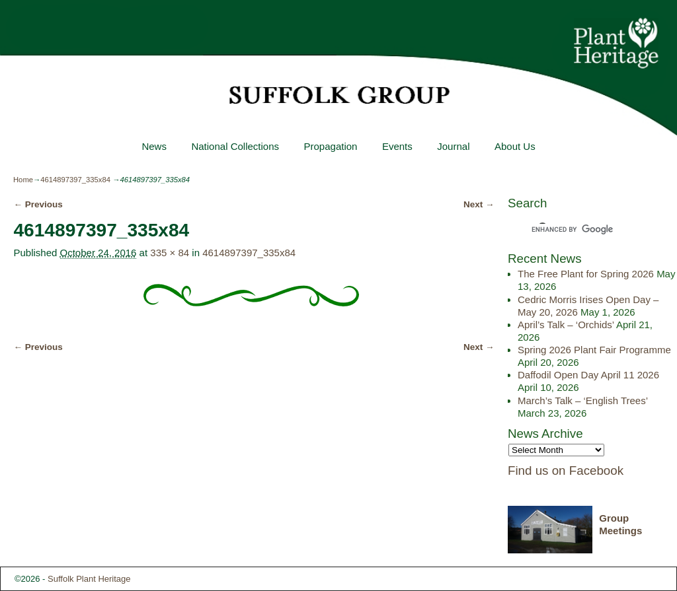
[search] (580, 229)
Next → (479, 204)
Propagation (330, 146)
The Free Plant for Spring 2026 (586, 273)
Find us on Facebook (565, 470)
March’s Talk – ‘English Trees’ (582, 400)
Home (23, 180)
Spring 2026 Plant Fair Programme (594, 349)
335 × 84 (169, 252)
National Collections (235, 146)
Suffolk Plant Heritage (89, 579)
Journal (453, 146)
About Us (515, 146)
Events (397, 146)
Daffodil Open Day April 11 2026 (588, 374)
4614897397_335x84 (75, 180)
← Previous (37, 204)
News (154, 146)
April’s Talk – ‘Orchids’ (566, 324)
